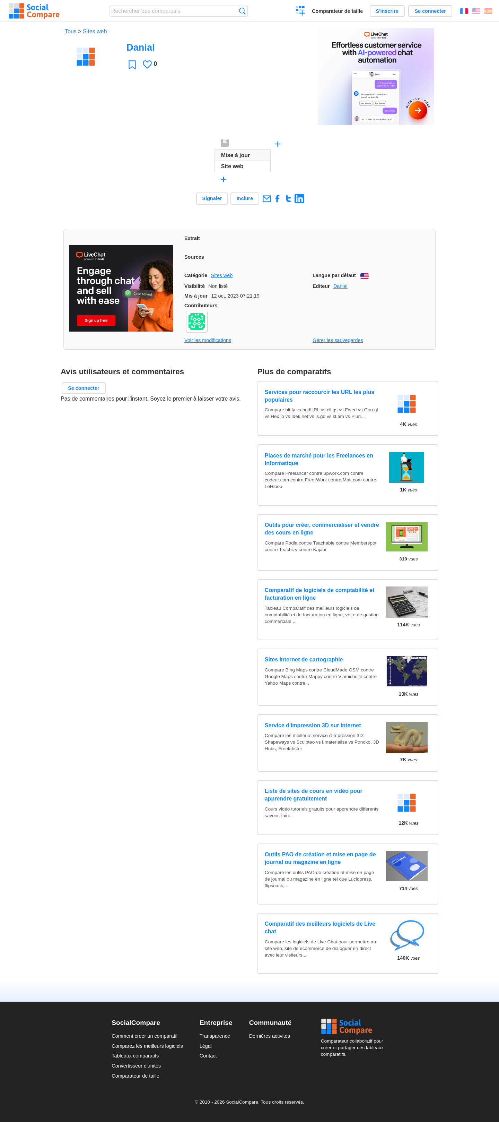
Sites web (95, 31)
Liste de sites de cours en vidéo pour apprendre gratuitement (313, 795)
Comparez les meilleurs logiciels (147, 1046)
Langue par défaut (334, 275)
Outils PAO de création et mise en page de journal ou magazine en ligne (320, 858)
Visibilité (194, 286)
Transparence (215, 1036)
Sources (194, 257)
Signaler (212, 198)
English (476, 11)
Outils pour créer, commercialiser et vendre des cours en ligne (322, 529)
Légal (206, 1046)
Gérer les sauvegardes (338, 340)
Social (354, 1026)
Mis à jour (196, 296)
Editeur (321, 286)
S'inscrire (387, 11)
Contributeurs (200, 305)
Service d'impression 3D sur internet (313, 725)
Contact (208, 1056)
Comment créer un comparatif (144, 1036)
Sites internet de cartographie (304, 659)
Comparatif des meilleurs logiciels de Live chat (320, 927)
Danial (340, 286)
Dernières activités (269, 1036)
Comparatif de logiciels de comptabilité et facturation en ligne (320, 594)
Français (464, 11)
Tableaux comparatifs (135, 1056)
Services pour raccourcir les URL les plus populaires (319, 396)
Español (488, 11)
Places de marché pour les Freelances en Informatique (319, 459)
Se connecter (430, 11)
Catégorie (195, 275)
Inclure (245, 198)
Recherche (242, 11)
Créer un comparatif (300, 12)
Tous (71, 31)
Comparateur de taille (337, 11)
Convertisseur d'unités (136, 1066)
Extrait (192, 238)
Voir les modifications (207, 340)
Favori (132, 64)
